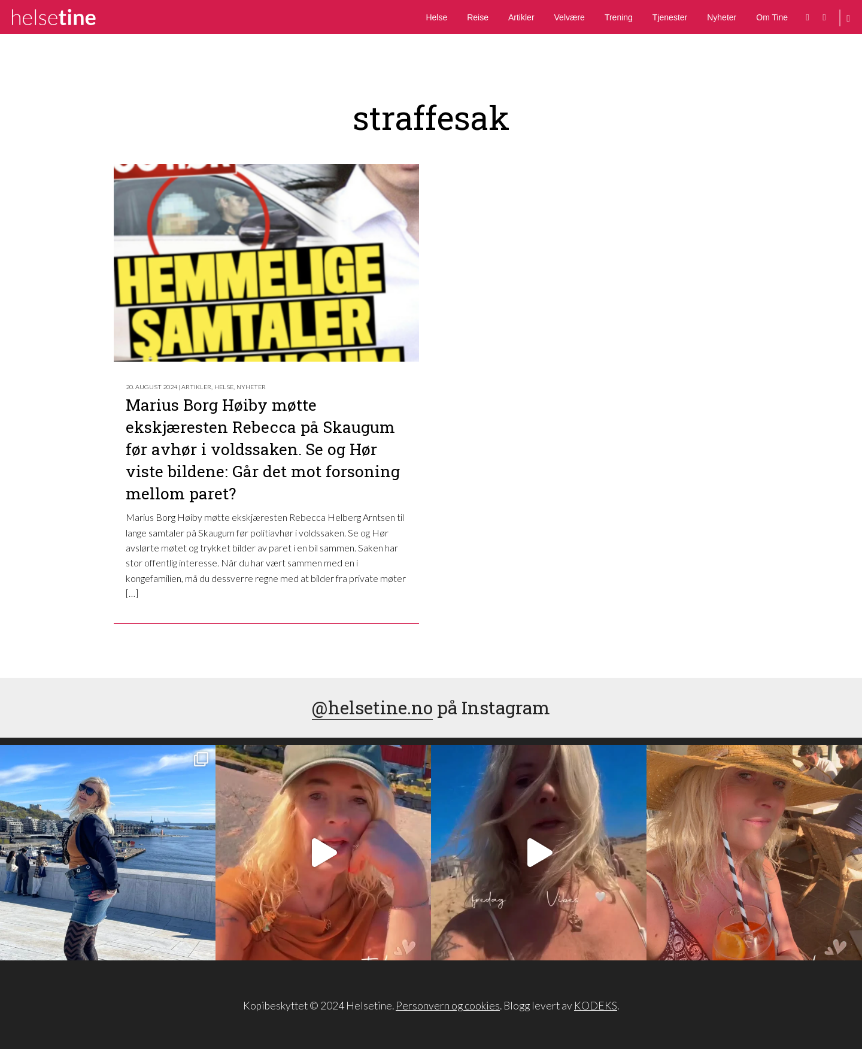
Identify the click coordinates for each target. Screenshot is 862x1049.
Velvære (569, 17)
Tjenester (669, 17)
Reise (477, 17)
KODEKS (595, 1005)
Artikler (521, 17)
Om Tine (772, 17)
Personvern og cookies (448, 1005)
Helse (436, 17)
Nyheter (721, 17)
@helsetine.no (372, 707)
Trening (619, 17)
